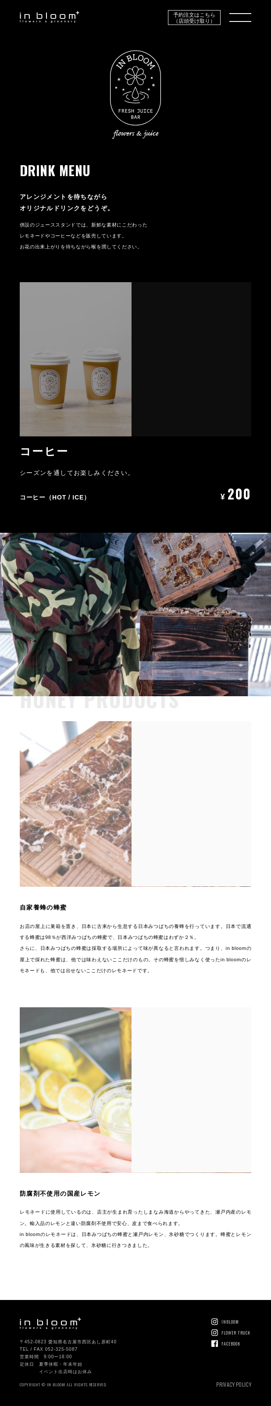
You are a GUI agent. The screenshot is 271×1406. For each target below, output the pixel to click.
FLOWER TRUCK (235, 1332)
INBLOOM (230, 1321)
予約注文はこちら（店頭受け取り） (194, 17)
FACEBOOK (230, 1343)
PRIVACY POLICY (233, 1384)
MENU (240, 17)
